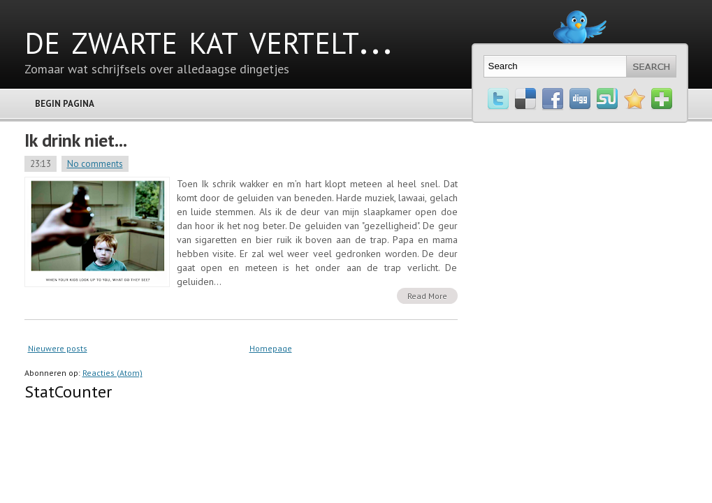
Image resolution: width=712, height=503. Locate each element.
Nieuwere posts (57, 348)
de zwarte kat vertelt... (208, 38)
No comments (95, 164)
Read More (427, 296)
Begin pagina (64, 104)
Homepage (270, 348)
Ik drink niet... (75, 140)
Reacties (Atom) (112, 372)
